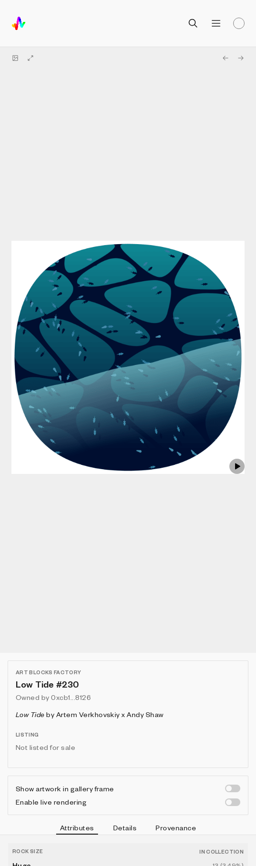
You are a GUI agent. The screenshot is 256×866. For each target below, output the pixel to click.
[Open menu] (216, 23)
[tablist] (128, 829)
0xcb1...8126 (71, 697)
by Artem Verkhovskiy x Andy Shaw (90, 714)
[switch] (232, 788)
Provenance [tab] (176, 827)
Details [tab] (125, 827)
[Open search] (193, 23)
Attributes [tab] (77, 829)
